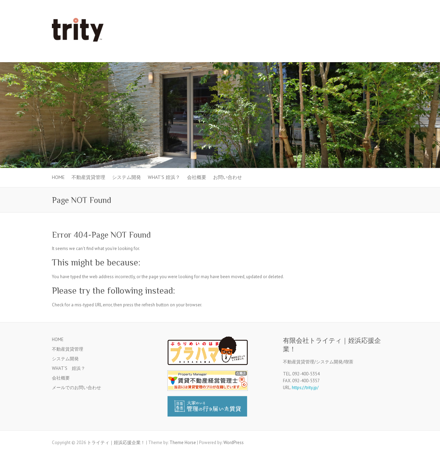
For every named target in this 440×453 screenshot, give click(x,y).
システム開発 (126, 177)
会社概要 (196, 177)
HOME (58, 177)
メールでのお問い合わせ (76, 387)
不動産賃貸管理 (88, 177)
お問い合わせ (227, 177)
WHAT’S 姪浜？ (164, 177)
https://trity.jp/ (305, 387)
